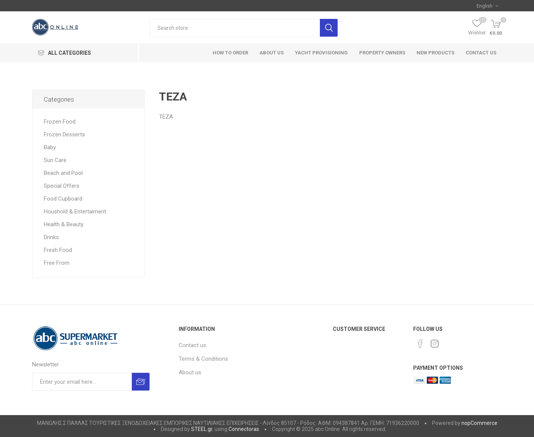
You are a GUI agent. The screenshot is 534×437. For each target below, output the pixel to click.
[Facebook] (420, 344)
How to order (230, 53)
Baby (50, 147)
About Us (271, 53)
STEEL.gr (201, 429)
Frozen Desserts (64, 134)
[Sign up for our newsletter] (82, 382)
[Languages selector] (487, 5)
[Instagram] (435, 344)
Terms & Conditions (203, 358)
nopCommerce (479, 423)
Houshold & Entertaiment (75, 211)
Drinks (51, 237)
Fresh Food (58, 250)
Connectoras (243, 429)
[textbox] (235, 28)
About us (190, 372)
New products (435, 53)
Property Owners (382, 53)
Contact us (481, 53)
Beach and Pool (63, 173)
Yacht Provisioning (321, 53)
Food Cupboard (63, 198)
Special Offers (61, 185)
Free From (56, 262)
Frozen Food (60, 121)
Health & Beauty (63, 224)
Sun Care (55, 160)
